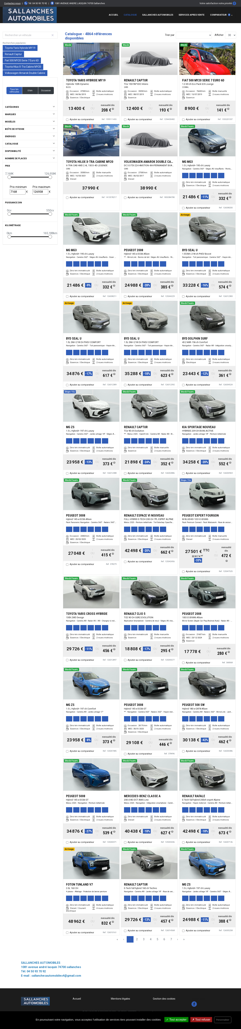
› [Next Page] (177, 939)
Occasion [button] (46, 90)
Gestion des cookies (164, 998)
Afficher (219, 35)
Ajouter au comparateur (82, 119)
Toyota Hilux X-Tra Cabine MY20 (23, 66)
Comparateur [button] (220, 15)
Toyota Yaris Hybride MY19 (20, 47)
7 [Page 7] (171, 939)
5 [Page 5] (157, 939)
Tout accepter (176, 1019)
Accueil (113, 15)
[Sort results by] (194, 35)
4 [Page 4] (150, 939)
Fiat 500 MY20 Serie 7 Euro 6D (22, 60)
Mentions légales (120, 998)
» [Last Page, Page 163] (184, 939)
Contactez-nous (12, 3)
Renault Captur (13, 54)
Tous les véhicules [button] (14, 90)
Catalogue (130, 15)
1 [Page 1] (130, 939)
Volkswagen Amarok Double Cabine (25, 73)
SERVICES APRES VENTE (191, 15)
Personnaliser (222, 1020)
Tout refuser (201, 1019)
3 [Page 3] (144, 939)
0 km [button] (30, 90)
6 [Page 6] (164, 939)
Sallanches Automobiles (157, 15)
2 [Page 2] (137, 939)
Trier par (169, 35)
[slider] (9, 177)
